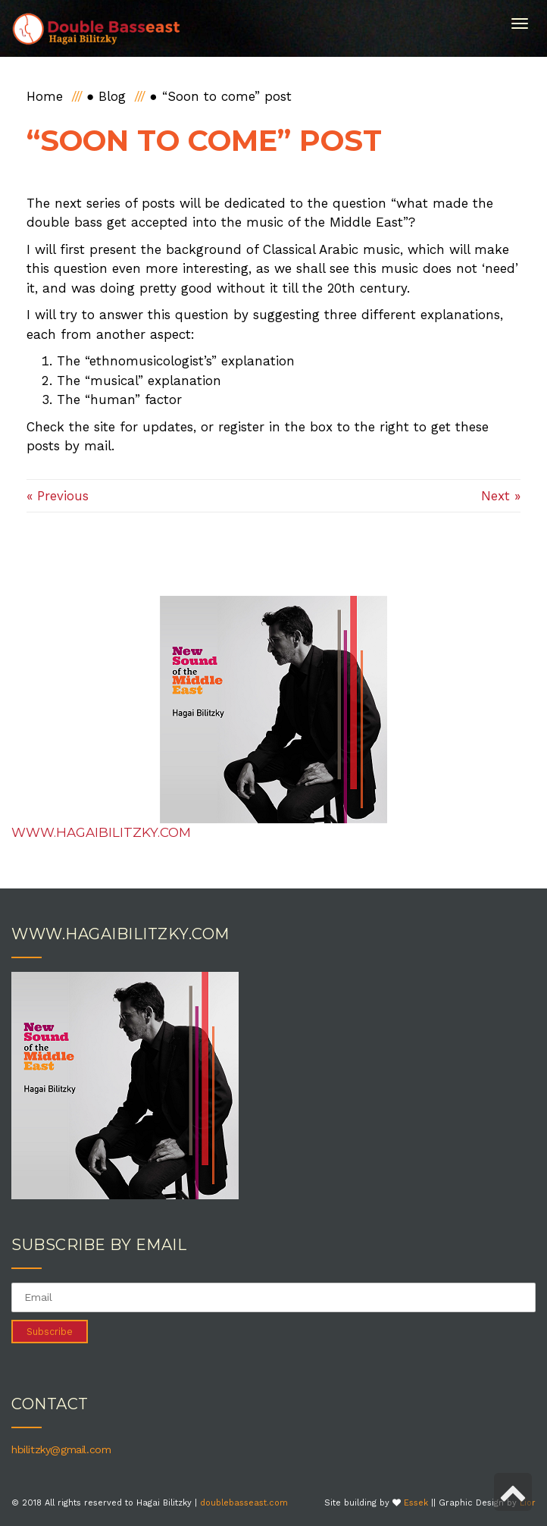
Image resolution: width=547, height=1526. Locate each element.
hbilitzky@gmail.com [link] (61, 1449)
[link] (96, 28)
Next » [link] (500, 495)
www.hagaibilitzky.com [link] (101, 832)
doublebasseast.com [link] (244, 1503)
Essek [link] (416, 1503)
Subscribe (50, 1331)
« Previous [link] (58, 495)
